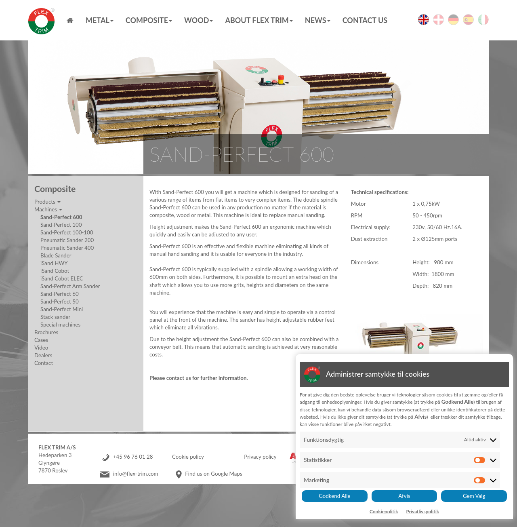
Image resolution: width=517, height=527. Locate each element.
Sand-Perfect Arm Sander (70, 286)
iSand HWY (54, 263)
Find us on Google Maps (213, 473)
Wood (198, 20)
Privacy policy (260, 456)
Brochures (46, 332)
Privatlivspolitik (422, 511)
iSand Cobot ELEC (61, 278)
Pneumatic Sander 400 (67, 248)
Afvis (404, 496)
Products (47, 201)
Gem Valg (474, 496)
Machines (48, 209)
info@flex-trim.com (135, 473)
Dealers (43, 355)
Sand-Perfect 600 (61, 217)
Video (41, 347)
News (317, 20)
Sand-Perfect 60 (59, 294)
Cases (41, 340)
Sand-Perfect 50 (59, 301)
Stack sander (55, 317)
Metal (99, 20)
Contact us (365, 20)
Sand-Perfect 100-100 (66, 232)
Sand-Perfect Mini (61, 309)
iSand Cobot (54, 271)
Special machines (60, 324)
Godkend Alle (334, 496)
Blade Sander (55, 255)
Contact (43, 363)
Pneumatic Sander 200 (67, 240)
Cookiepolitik (384, 511)
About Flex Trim (258, 20)
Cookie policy (188, 456)
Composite (149, 20)
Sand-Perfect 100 (61, 224)
